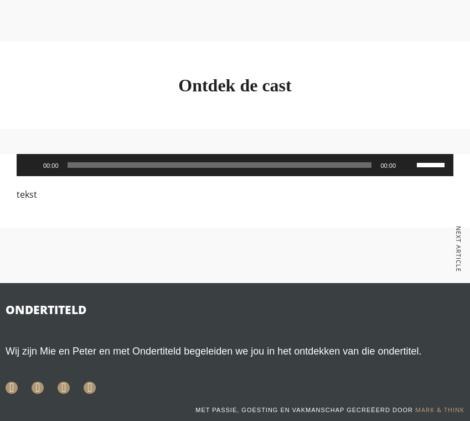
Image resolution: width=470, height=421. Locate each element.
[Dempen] (408, 165)
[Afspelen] (31, 165)
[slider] (220, 165)
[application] (235, 165)
